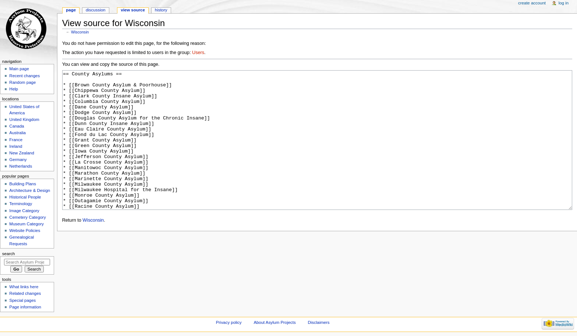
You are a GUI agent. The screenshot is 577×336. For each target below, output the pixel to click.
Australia (17, 133)
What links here (23, 287)
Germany (17, 159)
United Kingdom (24, 119)
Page (71, 10)
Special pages (22, 300)
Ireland (15, 146)
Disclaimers (319, 322)
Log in (564, 3)
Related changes (25, 293)
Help (13, 89)
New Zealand (21, 153)
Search (8, 253)
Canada (16, 126)
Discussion (95, 10)
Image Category (24, 210)
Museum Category (26, 224)
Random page (22, 82)
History (161, 10)
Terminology (20, 203)
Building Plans (22, 184)
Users (198, 52)
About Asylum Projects (274, 322)
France (15, 139)
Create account (532, 3)
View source (133, 10)
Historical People (25, 197)
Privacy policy (229, 322)
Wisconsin (80, 32)
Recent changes (24, 76)
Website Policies (24, 230)
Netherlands (20, 166)
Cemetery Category (27, 217)
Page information (25, 307)
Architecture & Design (29, 190)
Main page (19, 69)
